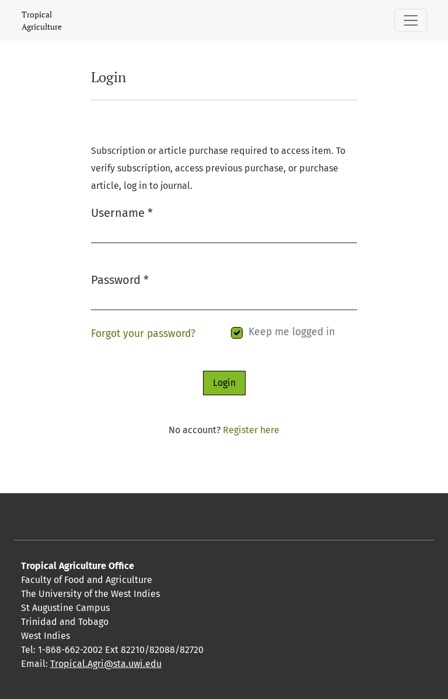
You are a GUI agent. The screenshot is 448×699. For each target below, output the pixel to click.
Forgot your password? (143, 334)
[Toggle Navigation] (410, 20)
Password (120, 279)
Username (122, 212)
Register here (251, 429)
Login (224, 382)
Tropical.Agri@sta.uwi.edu (106, 663)
